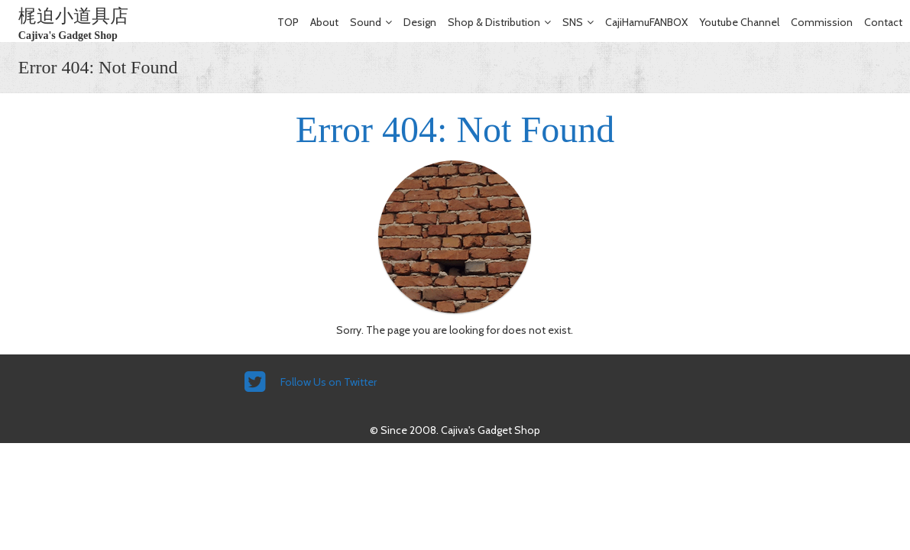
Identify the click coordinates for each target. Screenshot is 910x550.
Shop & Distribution (494, 22)
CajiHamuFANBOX (646, 22)
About (324, 22)
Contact (883, 22)
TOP (288, 22)
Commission (822, 22)
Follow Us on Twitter (328, 382)
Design (419, 22)
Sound (365, 22)
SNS (572, 22)
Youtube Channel (739, 22)
